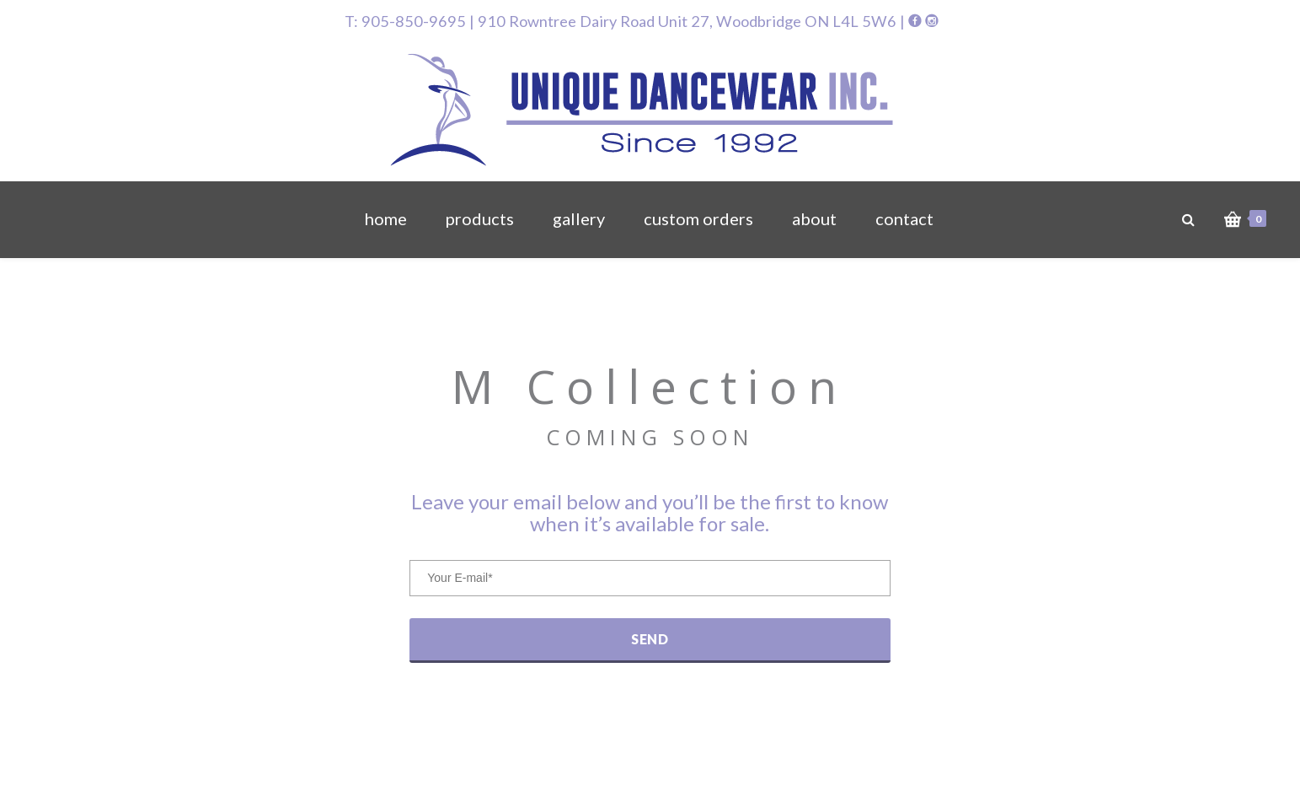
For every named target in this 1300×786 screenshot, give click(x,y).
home (386, 218)
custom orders (698, 218)
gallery (579, 218)
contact (904, 218)
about (814, 218)
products (480, 218)
